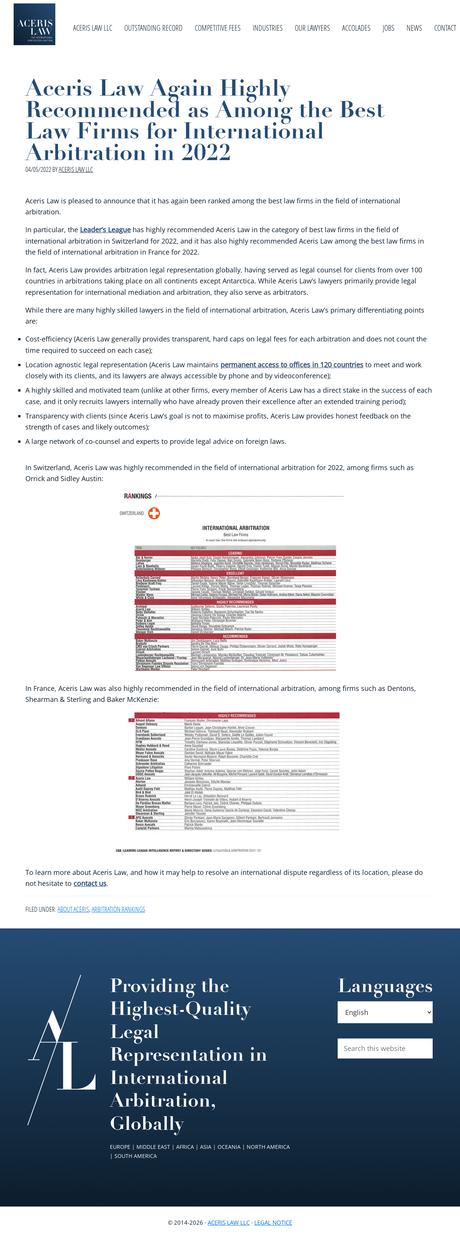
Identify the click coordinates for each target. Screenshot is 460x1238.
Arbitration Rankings (118, 909)
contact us (90, 883)
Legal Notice (273, 1222)
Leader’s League (105, 229)
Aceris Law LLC (229, 1222)
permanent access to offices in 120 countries (292, 364)
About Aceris (73, 909)
